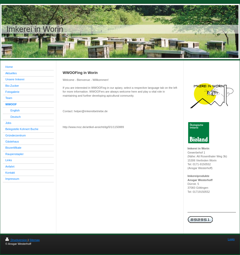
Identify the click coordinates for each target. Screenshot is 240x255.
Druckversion (16, 239)
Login (231, 239)
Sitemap (34, 239)
